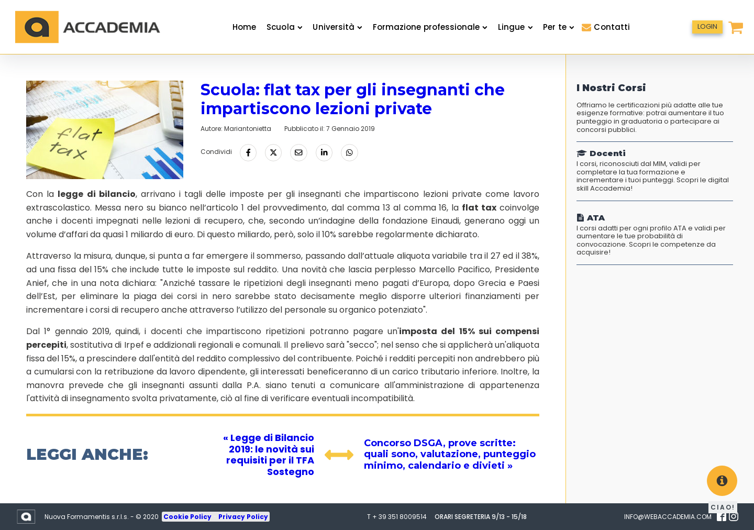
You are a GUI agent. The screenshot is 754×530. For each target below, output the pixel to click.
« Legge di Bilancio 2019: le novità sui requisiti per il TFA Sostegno (268, 454)
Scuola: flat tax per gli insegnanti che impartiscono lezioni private (353, 99)
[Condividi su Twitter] (273, 152)
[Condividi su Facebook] (248, 152)
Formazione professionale (430, 26)
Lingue (515, 26)
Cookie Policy (188, 516)
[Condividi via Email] (298, 152)
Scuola (284, 26)
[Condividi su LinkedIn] (324, 152)
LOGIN (707, 26)
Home (244, 26)
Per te (558, 26)
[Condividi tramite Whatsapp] (349, 152)
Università (337, 26)
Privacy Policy (243, 516)
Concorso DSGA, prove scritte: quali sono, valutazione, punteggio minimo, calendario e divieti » (450, 454)
